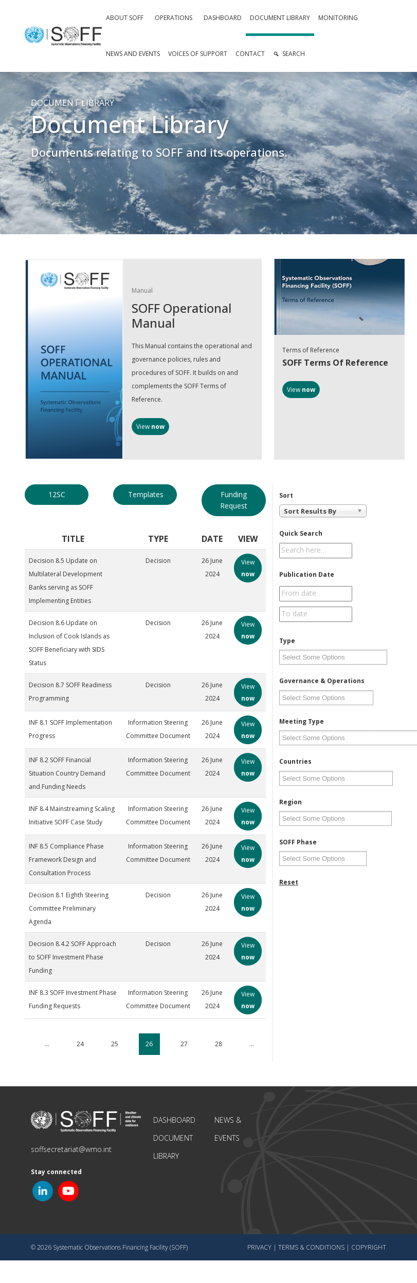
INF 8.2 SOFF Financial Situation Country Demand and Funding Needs (67, 773)
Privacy (259, 1247)
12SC (56, 494)
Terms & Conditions (311, 1247)
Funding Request (233, 500)
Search (293, 53)
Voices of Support (197, 53)
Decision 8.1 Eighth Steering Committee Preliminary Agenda (68, 908)
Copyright (368, 1247)
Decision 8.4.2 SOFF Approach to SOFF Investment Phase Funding (72, 957)
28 (218, 1044)
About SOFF (124, 17)
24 (80, 1044)
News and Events (133, 53)
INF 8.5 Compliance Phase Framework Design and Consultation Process (66, 859)
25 (114, 1044)
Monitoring (338, 17)
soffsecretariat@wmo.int (71, 1149)
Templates (146, 494)
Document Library (280, 17)
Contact (250, 53)
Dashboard (223, 17)
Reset (288, 882)
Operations (173, 17)
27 (184, 1044)
